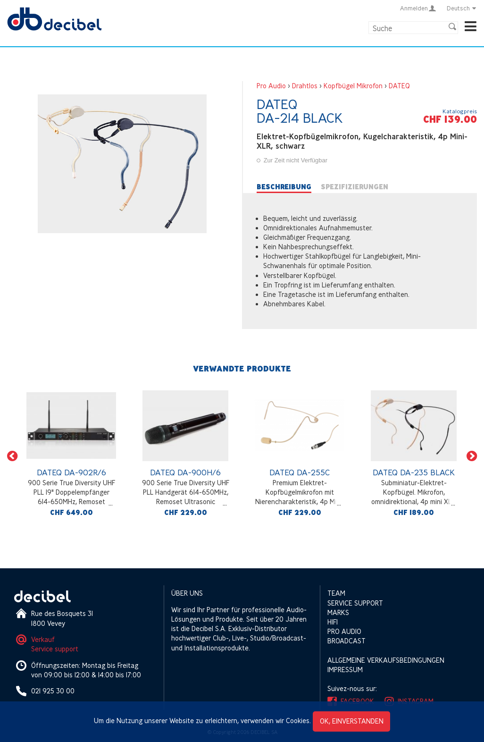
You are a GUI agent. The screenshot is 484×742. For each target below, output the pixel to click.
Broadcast (346, 641)
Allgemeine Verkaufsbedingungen (385, 660)
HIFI (332, 622)
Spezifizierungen (354, 187)
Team (336, 593)
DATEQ (399, 86)
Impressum (345, 670)
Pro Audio (271, 86)
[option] (71, 456)
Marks (338, 612)
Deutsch (462, 8)
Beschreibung (284, 187)
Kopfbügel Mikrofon (353, 86)
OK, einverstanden (352, 721)
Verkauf (43, 639)
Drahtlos (304, 86)
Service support (54, 649)
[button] (12, 456)
